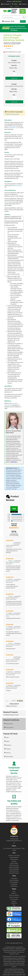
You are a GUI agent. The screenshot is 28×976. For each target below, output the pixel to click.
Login (11, 6)
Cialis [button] (6, 737)
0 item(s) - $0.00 (8, 21)
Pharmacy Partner (14, 871)
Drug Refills (14, 884)
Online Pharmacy (14, 865)
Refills (14, 4)
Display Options (14, 703)
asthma (6, 202)
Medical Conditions (14, 867)
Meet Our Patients (14, 895)
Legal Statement (14, 857)
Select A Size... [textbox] (13, 68)
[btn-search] (23, 17)
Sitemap (14, 861)
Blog (14, 905)
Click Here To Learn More (12, 114)
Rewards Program (14, 873)
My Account (5, 4)
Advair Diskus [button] (8, 756)
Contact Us (23, 4)
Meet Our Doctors (14, 897)
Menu (22, 11)
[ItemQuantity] (14, 74)
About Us (14, 893)
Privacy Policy (14, 859)
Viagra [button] (6, 741)
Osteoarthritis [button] (8, 727)
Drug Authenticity (14, 869)
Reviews (14, 901)
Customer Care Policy (14, 855)
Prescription (14, 878)
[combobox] (14, 68)
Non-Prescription (14, 880)
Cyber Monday (14, 863)
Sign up (17, 6)
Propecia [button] (7, 749)
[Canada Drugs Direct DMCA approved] (14, 930)
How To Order (14, 899)
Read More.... (14, 462)
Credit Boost (14, 886)
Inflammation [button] (8, 723)
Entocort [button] (7, 752)
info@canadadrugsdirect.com (14, 840)
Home (14, 891)
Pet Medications (14, 882)
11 (8, 48)
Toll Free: (14, 2)
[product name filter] (14, 17)
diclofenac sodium (16, 185)
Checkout (22, 21)
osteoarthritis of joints (14, 127)
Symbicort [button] (7, 745)
